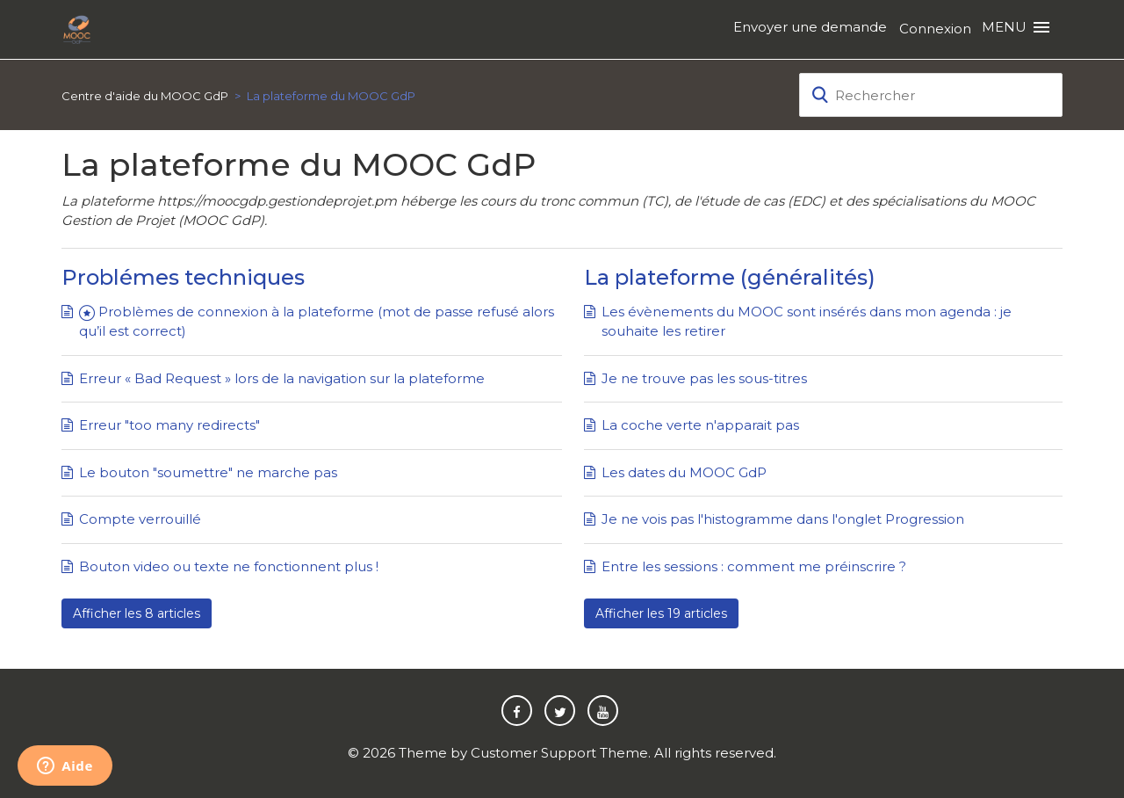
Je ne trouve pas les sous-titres (704, 378)
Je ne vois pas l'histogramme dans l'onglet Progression (783, 519)
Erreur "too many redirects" (169, 425)
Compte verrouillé (140, 519)
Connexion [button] (935, 28)
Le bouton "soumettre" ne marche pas (208, 472)
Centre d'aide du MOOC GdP (144, 96)
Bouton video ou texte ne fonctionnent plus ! (228, 566)
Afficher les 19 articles (661, 613)
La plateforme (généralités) (729, 277)
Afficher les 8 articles (136, 613)
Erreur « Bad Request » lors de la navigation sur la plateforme (282, 378)
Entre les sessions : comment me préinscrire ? (754, 566)
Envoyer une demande (810, 26)
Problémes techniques (183, 277)
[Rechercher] (931, 95)
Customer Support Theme (559, 752)
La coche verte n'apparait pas (700, 425)
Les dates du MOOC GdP (684, 472)
